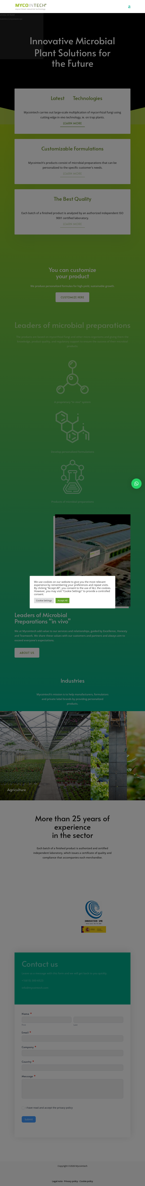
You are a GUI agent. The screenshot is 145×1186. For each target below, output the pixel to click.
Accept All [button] (62, 600)
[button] (136, 483)
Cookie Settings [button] (44, 600)
